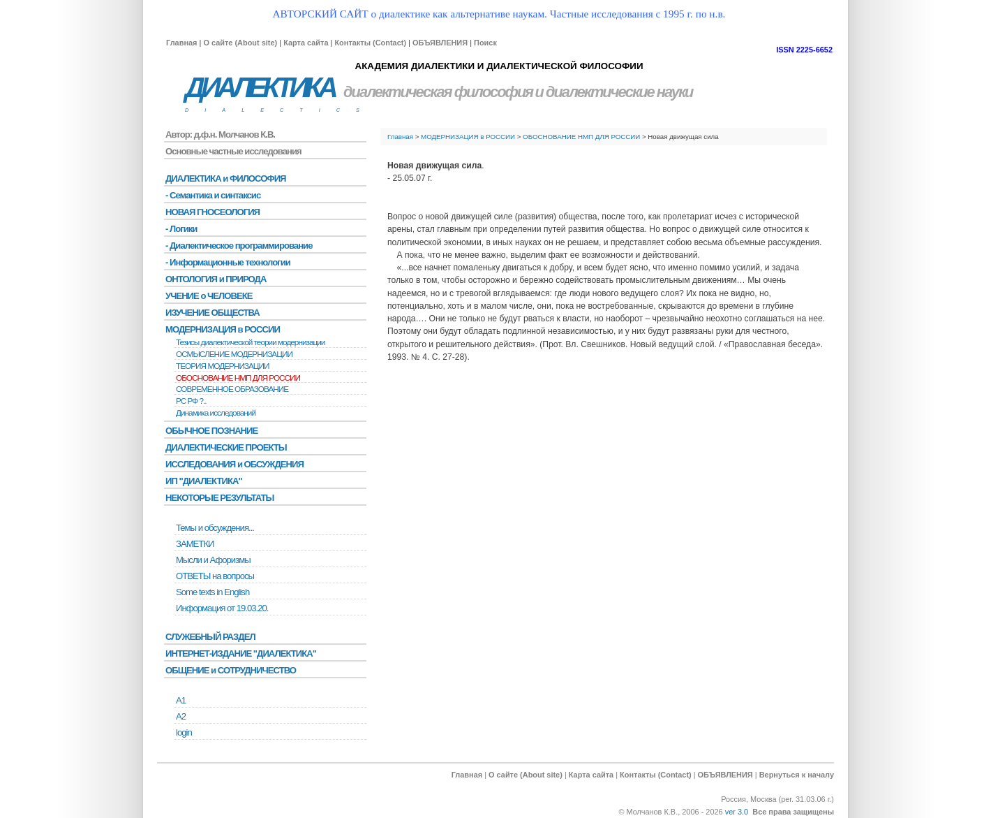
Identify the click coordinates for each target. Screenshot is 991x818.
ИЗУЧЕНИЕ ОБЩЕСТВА (212, 312)
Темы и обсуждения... (215, 528)
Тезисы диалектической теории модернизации (250, 342)
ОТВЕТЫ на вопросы (215, 576)
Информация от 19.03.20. (222, 608)
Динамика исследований (215, 413)
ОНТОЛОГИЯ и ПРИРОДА (215, 279)
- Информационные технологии (227, 262)
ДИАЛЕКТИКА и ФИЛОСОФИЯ (225, 178)
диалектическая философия (437, 92)
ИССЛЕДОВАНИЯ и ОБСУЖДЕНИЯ (234, 464)
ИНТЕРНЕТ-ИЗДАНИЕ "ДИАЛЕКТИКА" (240, 653)
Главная (181, 42)
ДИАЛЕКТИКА (259, 87)
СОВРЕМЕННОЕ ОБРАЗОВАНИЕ (232, 389)
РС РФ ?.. (191, 401)
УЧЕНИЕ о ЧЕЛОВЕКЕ (209, 296)
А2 (181, 716)
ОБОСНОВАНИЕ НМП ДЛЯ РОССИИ (581, 136)
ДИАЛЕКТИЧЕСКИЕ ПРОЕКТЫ (226, 447)
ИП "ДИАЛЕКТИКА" (203, 481)
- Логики (181, 229)
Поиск (485, 42)
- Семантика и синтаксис (212, 195)
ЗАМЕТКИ (195, 544)
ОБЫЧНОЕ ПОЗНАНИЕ (211, 430)
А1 (181, 700)
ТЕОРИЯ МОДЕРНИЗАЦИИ (222, 366)
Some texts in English (212, 592)
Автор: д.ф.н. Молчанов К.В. (220, 134)
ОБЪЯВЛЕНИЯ (440, 42)
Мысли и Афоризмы (213, 560)
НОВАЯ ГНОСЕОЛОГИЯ (212, 212)
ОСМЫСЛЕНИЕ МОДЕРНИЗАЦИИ (234, 354)
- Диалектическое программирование (238, 245)
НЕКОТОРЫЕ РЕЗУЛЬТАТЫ (219, 497)
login (184, 732)
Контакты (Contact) (370, 42)
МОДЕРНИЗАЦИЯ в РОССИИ (468, 136)
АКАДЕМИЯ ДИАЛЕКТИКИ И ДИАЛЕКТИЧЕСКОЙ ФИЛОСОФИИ (499, 66)
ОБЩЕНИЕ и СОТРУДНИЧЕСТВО (230, 670)
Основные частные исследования (233, 151)
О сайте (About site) (240, 42)
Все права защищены (793, 812)
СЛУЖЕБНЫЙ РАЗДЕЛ (210, 636)
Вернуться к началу (796, 774)
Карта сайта (305, 42)
